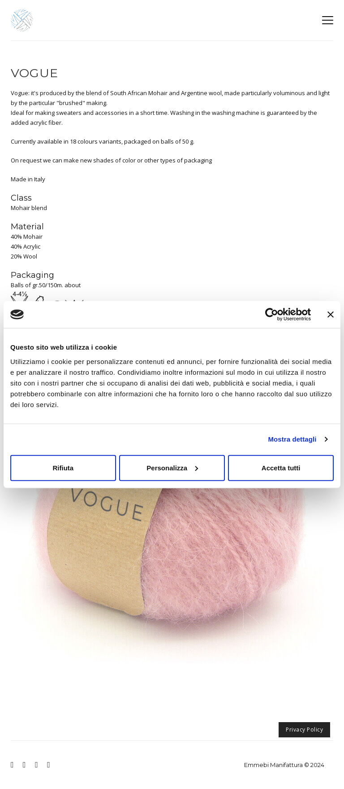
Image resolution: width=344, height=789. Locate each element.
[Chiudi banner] (330, 314)
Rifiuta (62, 467)
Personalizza (172, 467)
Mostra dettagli (292, 439)
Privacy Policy (304, 729)
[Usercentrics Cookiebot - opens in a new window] (271, 314)
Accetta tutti (281, 467)
